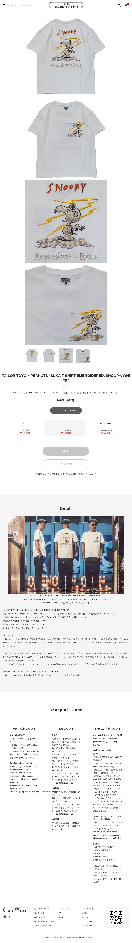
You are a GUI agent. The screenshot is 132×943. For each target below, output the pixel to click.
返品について (41, 474)
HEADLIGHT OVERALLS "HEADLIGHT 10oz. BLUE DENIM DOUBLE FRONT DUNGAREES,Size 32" (68, 600)
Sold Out (66, 451)
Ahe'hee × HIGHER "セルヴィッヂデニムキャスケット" (68, 603)
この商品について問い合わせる (83, 474)
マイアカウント (87, 909)
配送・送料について (41, 909)
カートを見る (87, 922)
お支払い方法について (42, 918)
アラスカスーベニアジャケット (37, 614)
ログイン (85, 918)
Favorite (66, 464)
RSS (59, 913)
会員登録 (85, 913)
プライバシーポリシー (42, 926)
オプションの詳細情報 (66, 411)
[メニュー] (5, 5)
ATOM (60, 918)
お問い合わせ (87, 926)
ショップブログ (64, 909)
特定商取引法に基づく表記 (59, 474)
